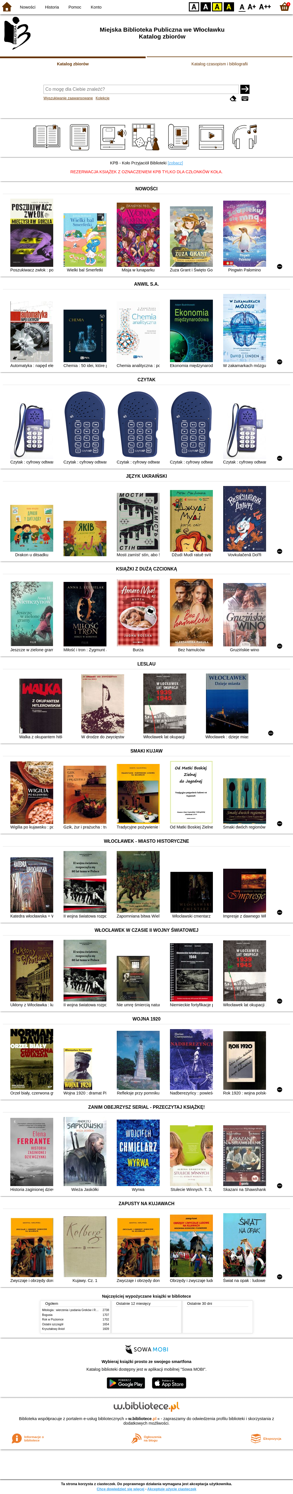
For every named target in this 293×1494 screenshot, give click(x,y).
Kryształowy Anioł (53, 1328)
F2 (265, 6)
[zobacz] (175, 163)
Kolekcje (102, 98)
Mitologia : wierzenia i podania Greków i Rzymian (73, 1310)
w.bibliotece (142, 1418)
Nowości (27, 7)
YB (217, 6)
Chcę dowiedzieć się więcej (120, 1489)
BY (229, 6)
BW (205, 6)
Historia (52, 7)
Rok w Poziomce (53, 1319)
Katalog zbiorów (73, 64)
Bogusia (47, 1314)
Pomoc (74, 7)
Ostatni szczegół (52, 1324)
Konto (96, 7)
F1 (252, 6)
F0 (242, 6)
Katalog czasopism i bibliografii (219, 64)
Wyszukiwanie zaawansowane (68, 98)
